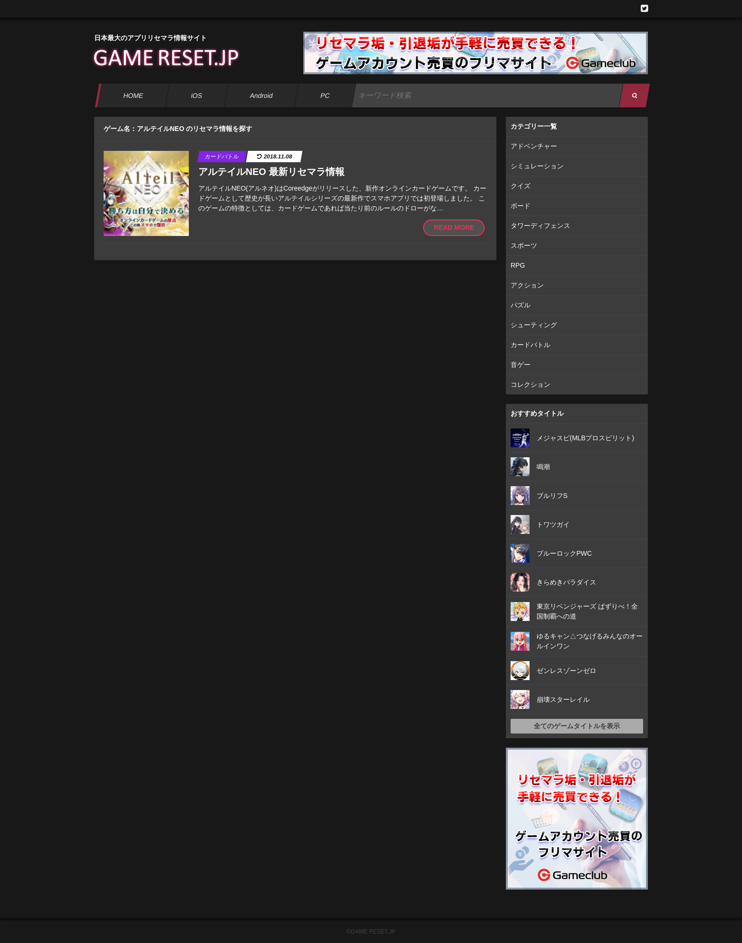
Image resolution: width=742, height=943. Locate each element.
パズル (520, 305)
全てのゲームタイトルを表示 (577, 726)
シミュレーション (537, 166)
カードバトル (530, 345)
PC (325, 95)
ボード (520, 206)
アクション (527, 285)
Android (261, 95)
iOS (196, 95)
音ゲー (520, 364)
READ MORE (453, 227)
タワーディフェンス (540, 225)
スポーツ (524, 245)
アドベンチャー (534, 146)
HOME (133, 95)
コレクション (530, 384)
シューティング (534, 325)
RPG (518, 265)
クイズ (520, 186)
